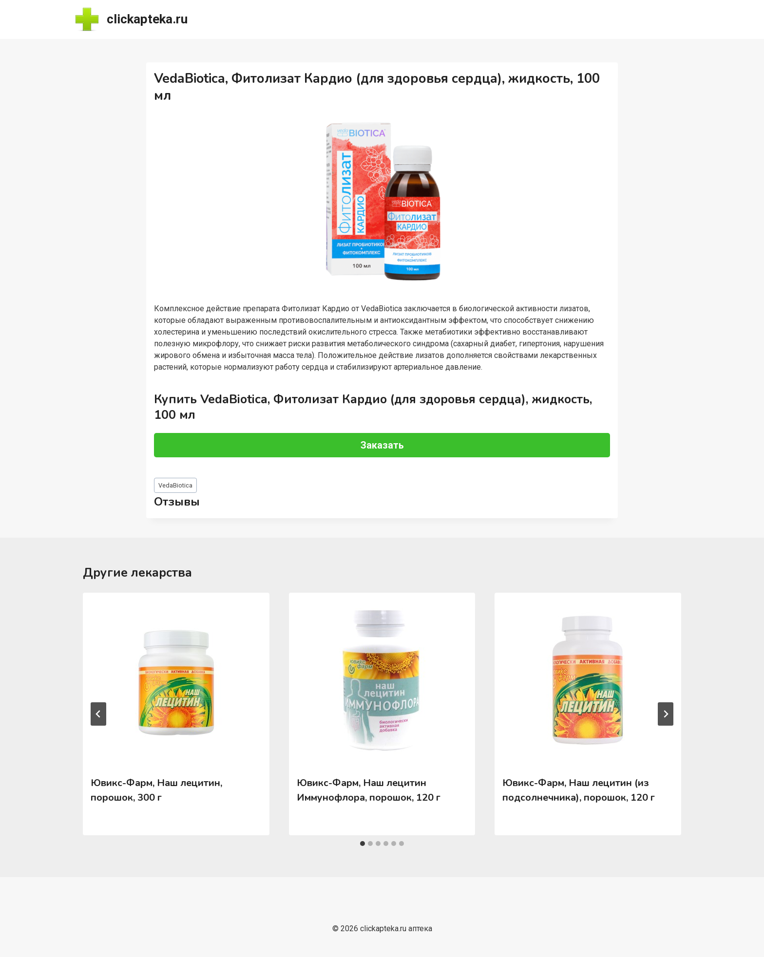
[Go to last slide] (98, 714)
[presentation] (176, 680)
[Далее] (665, 714)
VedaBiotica (175, 485)
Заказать (382, 445)
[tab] (362, 843)
